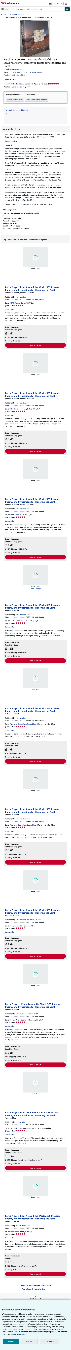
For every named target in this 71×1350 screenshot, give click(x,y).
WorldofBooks (16, 1128)
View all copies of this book (17, 110)
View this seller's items (14, 100)
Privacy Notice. (20, 1334)
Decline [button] (29, 1341)
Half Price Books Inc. (18, 409)
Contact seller (9, 309)
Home (3, 14)
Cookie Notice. (7, 1332)
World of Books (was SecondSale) (23, 724)
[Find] (67, 9)
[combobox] (38, 9)
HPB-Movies (15, 303)
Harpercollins (21, 297)
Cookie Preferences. (9, 1329)
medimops (14, 1232)
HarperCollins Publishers (25, 1014)
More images (35, 589)
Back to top (35, 1298)
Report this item (11, 141)
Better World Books (18, 1020)
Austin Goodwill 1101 (19, 621)
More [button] (9, 170)
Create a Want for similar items (36, 100)
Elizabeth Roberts (17, 14)
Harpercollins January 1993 (26, 920)
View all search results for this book (35, 1289)
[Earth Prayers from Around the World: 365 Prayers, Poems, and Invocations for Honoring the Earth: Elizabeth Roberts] (35, 21)
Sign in (59, 4)
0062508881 (16, 72)
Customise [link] (49, 1341)
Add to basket (35, 345)
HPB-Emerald (15, 515)
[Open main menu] (5, 9)
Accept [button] (11, 1341)
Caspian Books (16, 926)
